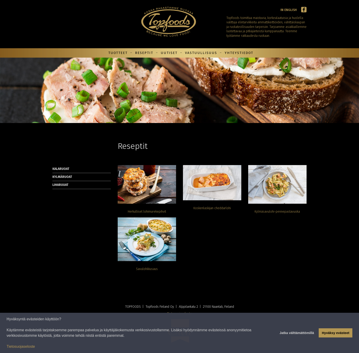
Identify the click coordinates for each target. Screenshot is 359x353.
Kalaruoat (60, 169)
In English (288, 10)
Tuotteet (118, 53)
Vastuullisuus (201, 53)
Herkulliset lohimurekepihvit (147, 212)
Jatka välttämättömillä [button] (297, 333)
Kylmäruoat (62, 177)
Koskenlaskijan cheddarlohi (212, 208)
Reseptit (144, 53)
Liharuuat (60, 185)
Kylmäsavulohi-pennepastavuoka (277, 212)
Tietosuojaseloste (21, 346)
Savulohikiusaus (147, 269)
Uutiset (169, 53)
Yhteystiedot (239, 53)
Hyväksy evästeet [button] (335, 333)
